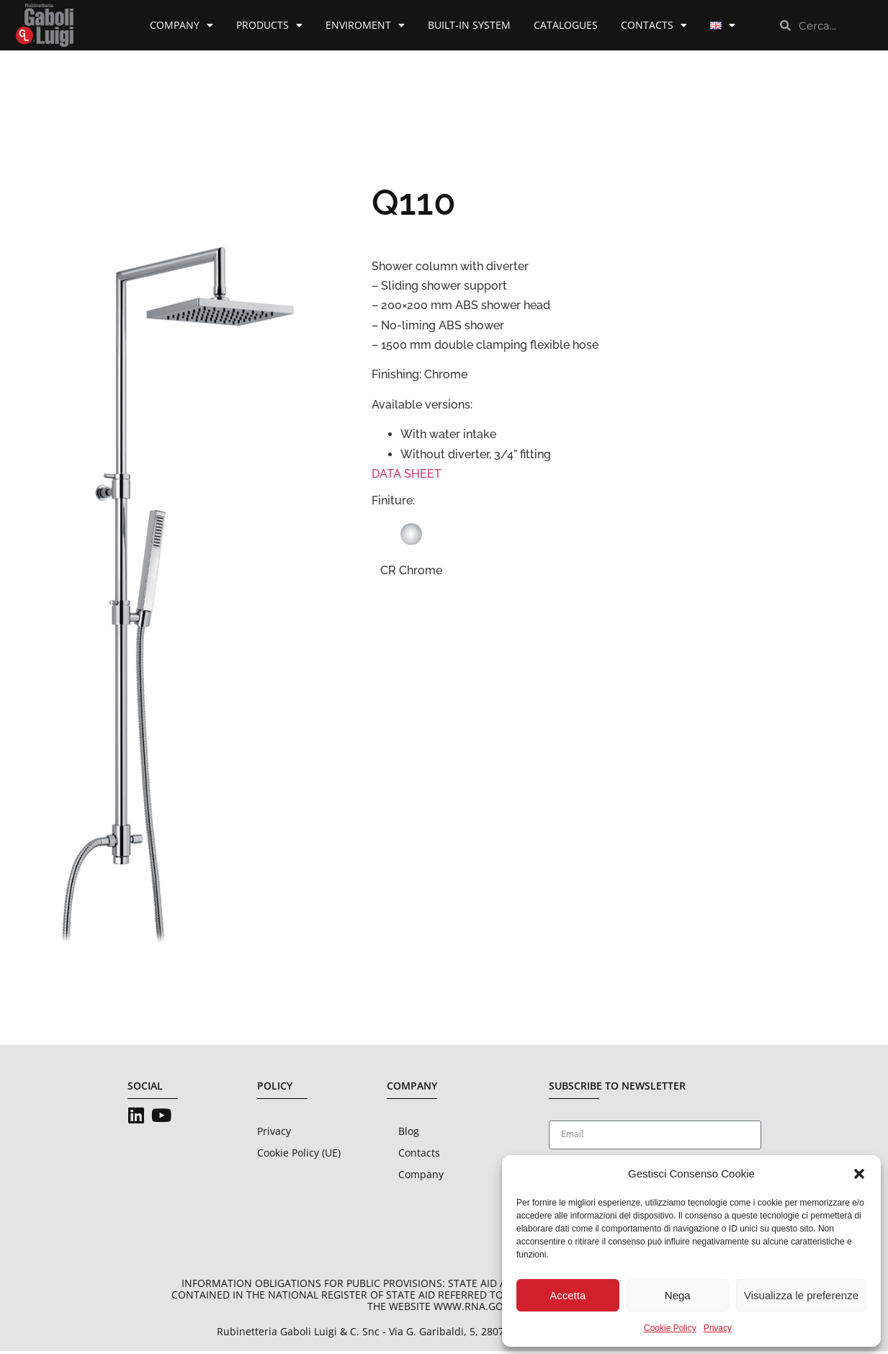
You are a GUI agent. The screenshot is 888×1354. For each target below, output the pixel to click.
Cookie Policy (670, 1328)
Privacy (718, 1328)
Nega (678, 1295)
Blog (408, 1134)
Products (269, 25)
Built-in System (469, 25)
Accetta (568, 1295)
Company (181, 25)
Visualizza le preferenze (801, 1295)
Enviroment (365, 25)
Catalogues (566, 25)
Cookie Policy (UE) (299, 1155)
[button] (859, 1174)
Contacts (654, 25)
